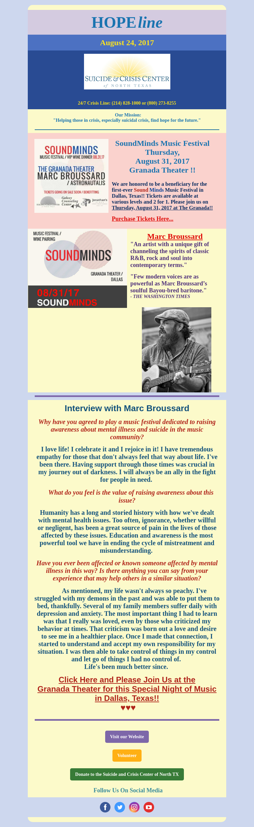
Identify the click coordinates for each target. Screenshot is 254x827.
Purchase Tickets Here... (142, 218)
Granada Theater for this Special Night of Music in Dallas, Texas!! (126, 693)
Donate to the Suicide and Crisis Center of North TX (127, 774)
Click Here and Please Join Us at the (127, 679)
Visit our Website (127, 736)
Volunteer (127, 755)
